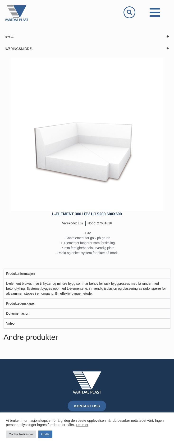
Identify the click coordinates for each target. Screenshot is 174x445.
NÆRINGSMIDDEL (87, 49)
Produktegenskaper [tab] (20, 303)
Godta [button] (45, 434)
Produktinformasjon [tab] (20, 273)
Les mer (82, 425)
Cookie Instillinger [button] (21, 434)
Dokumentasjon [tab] (17, 313)
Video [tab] (10, 323)
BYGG (87, 37)
